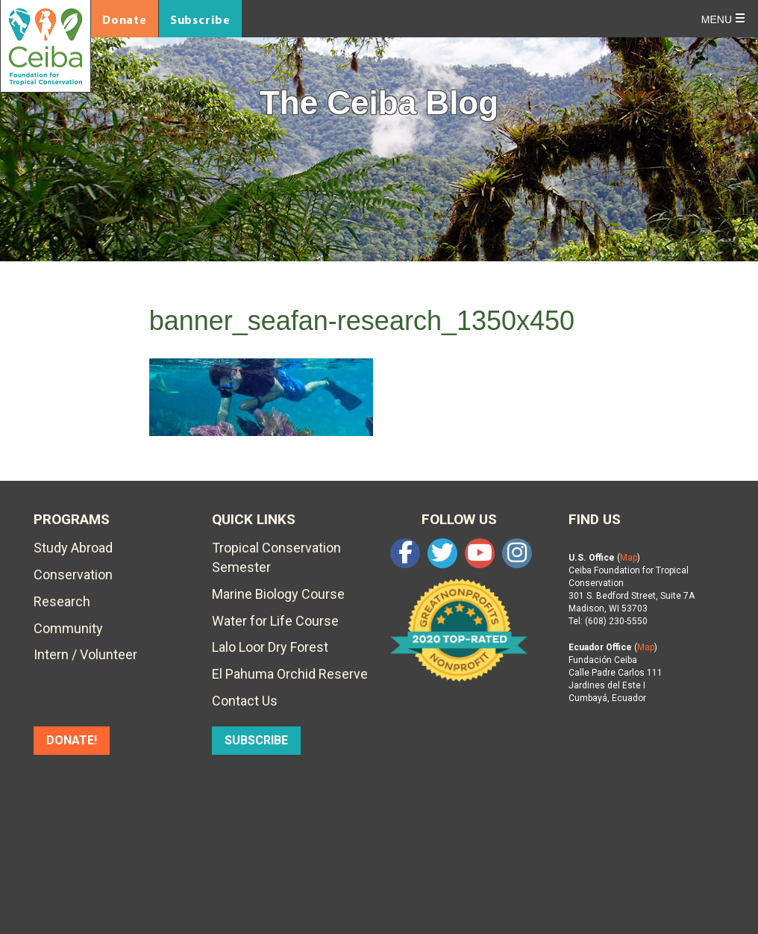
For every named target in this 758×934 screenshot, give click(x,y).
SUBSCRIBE (256, 740)
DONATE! (71, 740)
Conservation (73, 574)
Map (628, 557)
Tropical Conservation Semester (276, 557)
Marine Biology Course (278, 594)
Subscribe (200, 19)
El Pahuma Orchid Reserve (290, 674)
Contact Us (245, 701)
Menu (716, 19)
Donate (124, 19)
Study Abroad (73, 547)
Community (68, 628)
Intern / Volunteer (85, 654)
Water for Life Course (275, 621)
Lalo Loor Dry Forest (270, 647)
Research (62, 601)
